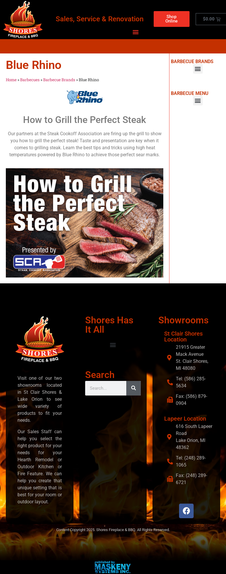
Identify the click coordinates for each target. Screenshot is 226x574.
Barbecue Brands (59, 79)
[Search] (133, 388)
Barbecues (30, 79)
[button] (135, 32)
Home (11, 79)
